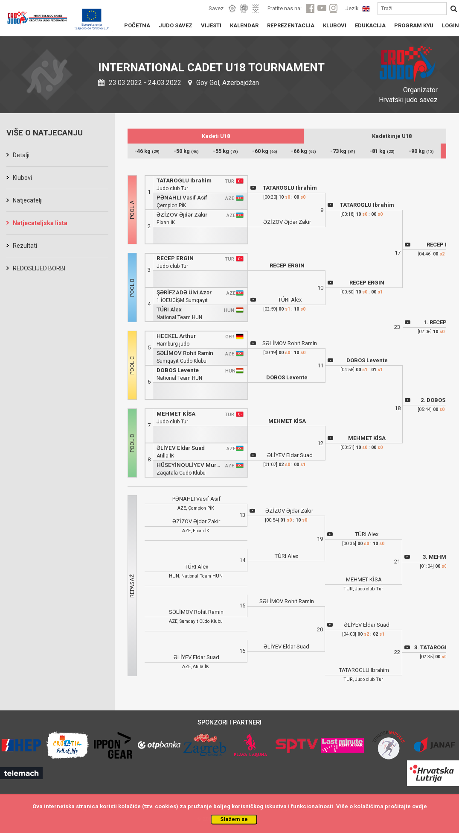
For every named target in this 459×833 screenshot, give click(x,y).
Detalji (21, 155)
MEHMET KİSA (176, 414)
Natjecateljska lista (40, 223)
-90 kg (421, 151)
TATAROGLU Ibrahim (184, 180)
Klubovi (22, 177)
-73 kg (342, 151)
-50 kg (186, 151)
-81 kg (382, 151)
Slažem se (234, 819)
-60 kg (264, 151)
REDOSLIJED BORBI (39, 268)
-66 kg (303, 151)
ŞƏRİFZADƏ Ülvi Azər (184, 292)
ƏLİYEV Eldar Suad (181, 448)
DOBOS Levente (178, 370)
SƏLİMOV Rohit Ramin (185, 353)
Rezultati (25, 245)
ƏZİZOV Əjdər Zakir (182, 214)
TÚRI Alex (169, 309)
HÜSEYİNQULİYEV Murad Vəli (189, 465)
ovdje (419, 806)
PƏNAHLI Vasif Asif (182, 197)
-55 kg (225, 151)
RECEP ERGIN (175, 258)
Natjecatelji (28, 200)
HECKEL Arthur (176, 336)
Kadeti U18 (216, 136)
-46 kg (147, 151)
